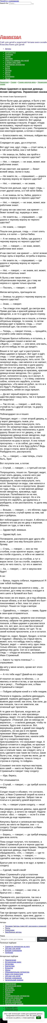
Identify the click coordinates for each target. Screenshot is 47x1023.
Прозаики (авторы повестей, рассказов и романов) (25, 926)
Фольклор (9, 968)
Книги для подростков (14, 974)
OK (38, 1018)
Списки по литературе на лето (17, 947)
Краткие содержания (13, 951)
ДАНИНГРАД (10, 52)
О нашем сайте (11, 1008)
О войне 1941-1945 (13, 62)
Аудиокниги (9, 76)
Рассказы (9, 58)
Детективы (9, 964)
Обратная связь (11, 1010)
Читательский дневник (14, 980)
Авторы (8, 49)
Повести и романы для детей (17, 60)
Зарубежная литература (15, 64)
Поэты (7, 928)
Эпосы (7, 970)
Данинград (10, 36)
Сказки (8, 56)
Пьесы (7, 74)
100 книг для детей (12, 949)
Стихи (7, 66)
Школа (7, 72)
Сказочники (9, 930)
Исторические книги (13, 962)
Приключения (10, 960)
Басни (7, 68)
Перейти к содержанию (9, 1)
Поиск (2, 936)
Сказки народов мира (27, 82)
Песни (7, 78)
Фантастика (10, 966)
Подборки (9, 54)
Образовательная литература (17, 972)
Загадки (8, 70)
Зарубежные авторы (13, 932)
